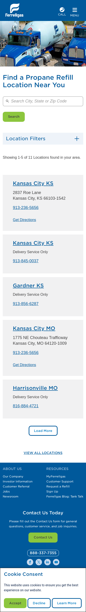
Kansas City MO (34, 328)
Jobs (6, 491)
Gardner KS (28, 285)
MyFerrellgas (55, 476)
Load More (43, 431)
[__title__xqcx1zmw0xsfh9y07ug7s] (14, 10)
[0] (43, 553)
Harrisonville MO (35, 388)
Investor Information (18, 481)
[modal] (43, 590)
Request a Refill (58, 486)
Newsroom (10, 496)
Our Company (13, 476)
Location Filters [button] (25, 138)
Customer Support (59, 481)
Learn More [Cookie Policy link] (66, 603)
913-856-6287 (26, 303)
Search (13, 116)
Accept (15, 603)
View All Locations (43, 453)
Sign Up (52, 491)
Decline (39, 603)
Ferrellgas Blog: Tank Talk (64, 496)
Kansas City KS (33, 183)
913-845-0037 (26, 261)
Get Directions (24, 220)
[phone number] (62, 12)
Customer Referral (16, 486)
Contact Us (43, 537)
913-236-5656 (26, 207)
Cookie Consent (23, 574)
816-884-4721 (26, 406)
